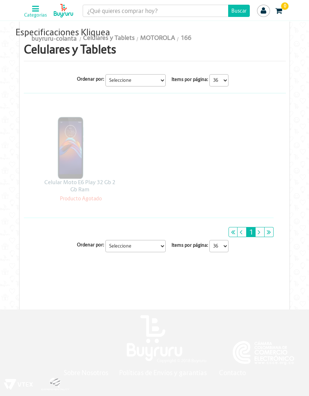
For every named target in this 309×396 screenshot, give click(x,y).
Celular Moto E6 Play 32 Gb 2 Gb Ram (80, 186)
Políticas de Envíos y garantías (163, 373)
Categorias (35, 15)
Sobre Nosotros (86, 373)
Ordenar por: (90, 79)
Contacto (232, 373)
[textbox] (166, 11)
